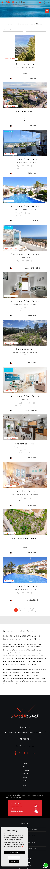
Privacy (28, 795)
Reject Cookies (14, 861)
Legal (23, 795)
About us (25, 766)
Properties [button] (25, 770)
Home (25, 763)
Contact (25, 785)
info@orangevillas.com (25, 746)
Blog (25, 777)
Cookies (33, 795)
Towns (25, 780)
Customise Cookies (14, 857)
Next (44, 48)
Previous (5, 48)
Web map (40, 795)
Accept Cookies (14, 852)
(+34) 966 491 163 (25, 739)
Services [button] (25, 773)
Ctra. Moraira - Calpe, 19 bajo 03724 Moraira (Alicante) (25, 732)
